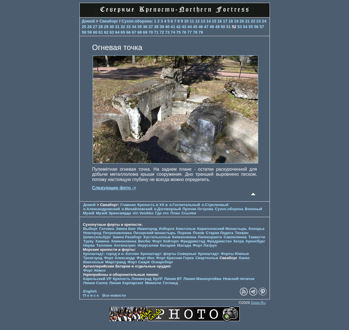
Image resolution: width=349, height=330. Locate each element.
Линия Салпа (95, 283)
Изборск (166, 229)
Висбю (144, 241)
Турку (88, 241)
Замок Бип (125, 229)
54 (245, 26)
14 (208, 21)
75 (178, 32)
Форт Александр (119, 258)
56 (256, 26)
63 (112, 32)
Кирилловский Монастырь (222, 229)
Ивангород (147, 229)
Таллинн (104, 245)
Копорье (256, 229)
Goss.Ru (258, 303)
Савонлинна (235, 237)
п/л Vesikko (143, 213)
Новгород (92, 233)
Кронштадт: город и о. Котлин (111, 254)
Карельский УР (97, 279)
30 (112, 26)
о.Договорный (167, 209)
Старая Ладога (219, 233)
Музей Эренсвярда (114, 213)
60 (95, 32)
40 (167, 26)
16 (219, 21)
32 (123, 26)
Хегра (238, 241)
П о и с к (91, 295)
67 (134, 32)
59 (89, 32)
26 (89, 26)
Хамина (102, 241)
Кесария (167, 245)
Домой (88, 21)
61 (101, 32)
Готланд (170, 283)
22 (253, 21)
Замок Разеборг (127, 237)
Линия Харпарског (126, 283)
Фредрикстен (219, 241)
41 (173, 26)
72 (162, 32)
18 (231, 21)
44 (189, 26)
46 (201, 26)
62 (106, 32)
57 (262, 26)
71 (156, 32)
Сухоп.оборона (137, 21)
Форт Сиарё (138, 262)
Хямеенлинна (123, 241)
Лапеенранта (210, 237)
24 (264, 21)
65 (123, 32)
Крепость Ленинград (132, 279)
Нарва (89, 245)
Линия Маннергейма (203, 279)
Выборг (90, 229)
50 (223, 26)
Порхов (184, 233)
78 (195, 32)
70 (151, 32)
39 (162, 26)
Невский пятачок (238, 279)
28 (101, 26)
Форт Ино (146, 258)
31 (117, 26)
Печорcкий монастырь (154, 233)
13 (203, 21)
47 (206, 26)
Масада (184, 245)
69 (145, 32)
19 (236, 21)
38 (156, 26)
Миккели (153, 283)
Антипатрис (125, 245)
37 (151, 26)
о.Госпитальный (184, 205)
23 (258, 21)
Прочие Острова (197, 209)
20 (242, 21)
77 (189, 32)
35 (139, 26)
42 (178, 26)
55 (250, 26)
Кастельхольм (157, 237)
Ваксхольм (93, 262)
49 (217, 26)
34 (134, 26)
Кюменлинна (184, 237)
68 (139, 32)
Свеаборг (108, 21)
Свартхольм (207, 258)
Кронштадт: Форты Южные (223, 254)
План (175, 213)
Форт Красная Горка (175, 258)
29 (106, 26)
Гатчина (106, 229)
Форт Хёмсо (94, 270)
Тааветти (256, 237)
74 (173, 32)
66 (128, 32)
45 (195, 26)
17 (225, 21)
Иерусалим (148, 245)
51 (228, 26)
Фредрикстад (192, 241)
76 (184, 32)
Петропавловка (117, 233)
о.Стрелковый (215, 205)
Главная (128, 205)
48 (212, 26)
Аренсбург (255, 241)
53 (239, 26)
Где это (162, 213)
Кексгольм (186, 229)
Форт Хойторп (165, 241)
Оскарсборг (162, 262)
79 (201, 32)
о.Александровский (101, 209)
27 (95, 26)
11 (192, 21)
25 (84, 26)
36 (145, 26)
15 (214, 21)
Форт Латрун (205, 245)
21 (247, 21)
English (90, 291)
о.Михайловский (137, 209)
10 (186, 21)
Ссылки (189, 213)
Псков (198, 233)
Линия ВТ (173, 279)
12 (197, 21)
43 (184, 26)
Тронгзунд (92, 258)
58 (84, 32)
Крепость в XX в (152, 205)
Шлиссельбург (97, 237)
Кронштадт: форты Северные (168, 254)
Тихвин (241, 233)
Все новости (114, 295)
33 (128, 26)
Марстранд (115, 262)
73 (167, 32)
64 (117, 32)
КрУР (157, 279)
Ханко (244, 258)
